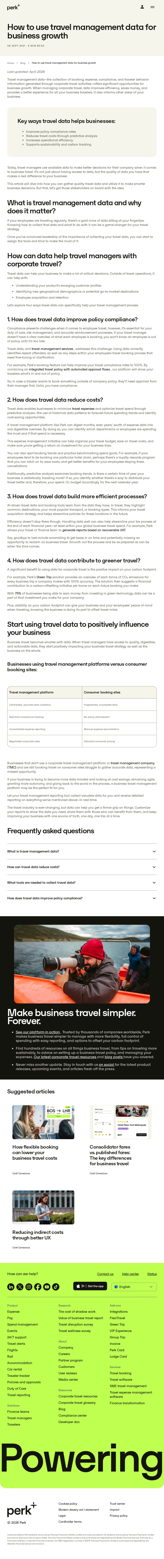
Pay (10, 1318)
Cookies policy (68, 1504)
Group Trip (117, 1337)
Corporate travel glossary (77, 1403)
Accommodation (19, 1363)
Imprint (114, 1510)
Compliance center (73, 1415)
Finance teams (18, 1412)
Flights (12, 1350)
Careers (64, 1354)
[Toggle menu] (152, 7)
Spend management (22, 1324)
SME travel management (128, 1386)
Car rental (14, 1369)
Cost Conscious (21, 1173)
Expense (13, 1312)
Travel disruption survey (76, 1324)
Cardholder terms (70, 1522)
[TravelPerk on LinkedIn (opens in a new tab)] (11, 1287)
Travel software (121, 1380)
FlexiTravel (117, 1318)
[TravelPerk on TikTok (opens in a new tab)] (55, 1287)
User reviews (68, 1373)
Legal (62, 1516)
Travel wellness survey (75, 1331)
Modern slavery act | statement (79, 1510)
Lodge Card (118, 1356)
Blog (62, 1409)
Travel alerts (16, 1344)
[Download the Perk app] (90, 1287)
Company (66, 1347)
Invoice (115, 1344)
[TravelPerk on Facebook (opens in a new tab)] (37, 1287)
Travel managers (19, 1418)
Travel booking (120, 1373)
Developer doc (69, 1422)
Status (152, 1274)
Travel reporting (18, 1395)
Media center (68, 1380)
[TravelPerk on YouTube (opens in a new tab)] (46, 1287)
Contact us (105, 1274)
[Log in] (142, 7)
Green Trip (117, 1324)
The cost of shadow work (77, 1312)
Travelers (13, 1424)
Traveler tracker (18, 1376)
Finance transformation (127, 1403)
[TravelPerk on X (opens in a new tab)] (19, 1287)
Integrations (118, 1312)
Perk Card (117, 1350)
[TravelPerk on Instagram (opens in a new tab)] (28, 1287)
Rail (10, 1356)
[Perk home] (13, 7)
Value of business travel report (81, 1318)
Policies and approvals (24, 1382)
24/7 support (16, 1337)
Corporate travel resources (78, 1396)
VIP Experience (121, 1331)
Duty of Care (16, 1388)
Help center (130, 1274)
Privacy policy (118, 1516)
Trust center (117, 1504)
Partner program (71, 1360)
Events (12, 1331)
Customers (67, 1367)
